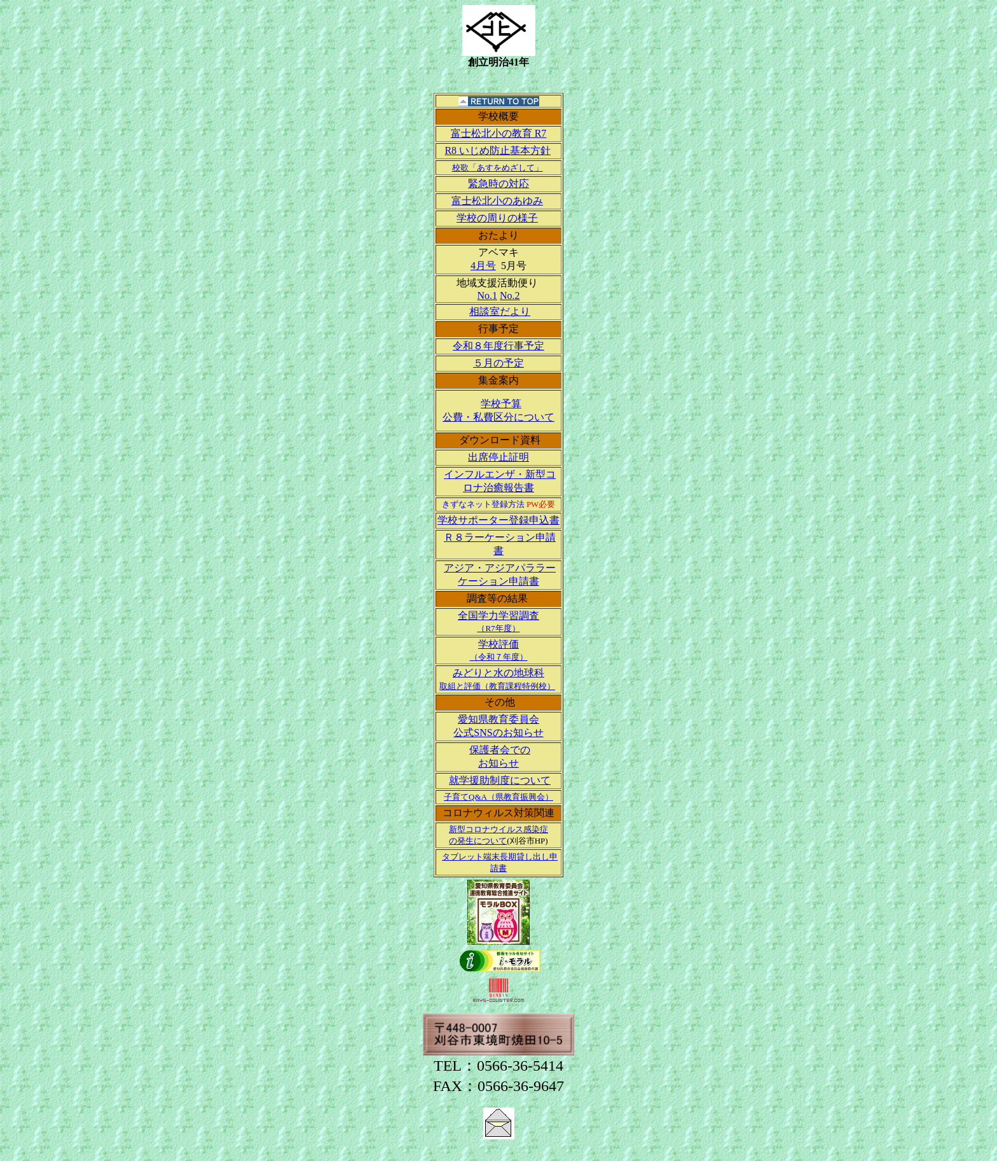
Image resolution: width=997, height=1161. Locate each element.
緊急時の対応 (498, 183)
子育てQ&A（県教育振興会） (498, 797)
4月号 (483, 265)
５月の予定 (498, 363)
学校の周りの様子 (497, 217)
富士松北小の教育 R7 (499, 133)
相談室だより (499, 311)
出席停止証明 (498, 457)
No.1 (487, 295)
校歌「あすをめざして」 (497, 167)
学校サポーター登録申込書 (498, 520)
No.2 (510, 295)
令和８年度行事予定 (498, 345)
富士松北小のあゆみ (497, 200)
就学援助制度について (500, 780)
